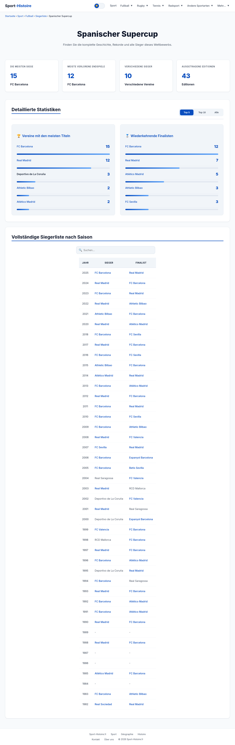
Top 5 (187, 112)
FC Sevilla (131, 201)
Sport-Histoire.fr (97, 734)
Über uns (109, 739)
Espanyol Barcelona (141, 457)
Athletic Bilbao (25, 187)
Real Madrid (24, 160)
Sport (18, 5)
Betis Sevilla (136, 467)
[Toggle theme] (99, 6)
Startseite (10, 16)
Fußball (124, 5)
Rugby (141, 5)
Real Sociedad (103, 704)
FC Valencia (136, 437)
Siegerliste (41, 16)
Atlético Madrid (26, 201)
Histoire (142, 734)
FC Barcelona (25, 146)
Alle (216, 112)
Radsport (173, 5)
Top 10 (202, 112)
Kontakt (96, 739)
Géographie (127, 734)
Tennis (157, 5)
